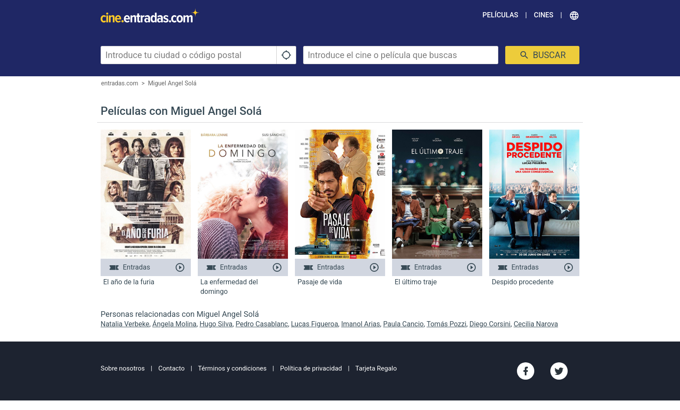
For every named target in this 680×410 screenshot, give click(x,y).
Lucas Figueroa (314, 324)
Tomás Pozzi (447, 324)
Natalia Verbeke (125, 324)
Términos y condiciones (232, 368)
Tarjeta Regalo (376, 368)
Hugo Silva (215, 324)
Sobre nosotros (123, 368)
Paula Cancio (403, 324)
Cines (543, 15)
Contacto (171, 368)
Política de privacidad (311, 368)
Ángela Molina (174, 324)
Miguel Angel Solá (172, 83)
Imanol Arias (360, 324)
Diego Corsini (489, 324)
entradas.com (119, 83)
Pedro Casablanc (261, 324)
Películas (500, 15)
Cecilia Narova (535, 324)
